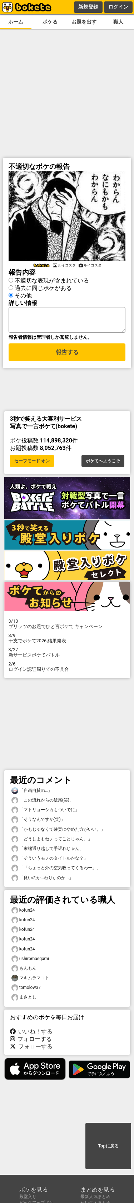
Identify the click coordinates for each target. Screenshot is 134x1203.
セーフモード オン (32, 463)
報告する (67, 355)
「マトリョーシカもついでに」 (45, 812)
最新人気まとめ (95, 1196)
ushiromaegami (30, 961)
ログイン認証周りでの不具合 (67, 668)
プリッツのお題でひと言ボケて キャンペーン (67, 626)
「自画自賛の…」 (31, 792)
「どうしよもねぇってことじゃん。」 (51, 841)
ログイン (118, 7)
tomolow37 (26, 989)
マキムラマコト (30, 980)
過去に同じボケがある (43, 287)
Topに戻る (108, 1146)
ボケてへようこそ (103, 463)
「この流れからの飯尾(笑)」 (42, 802)
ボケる (50, 22)
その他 (23, 294)
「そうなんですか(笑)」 (38, 821)
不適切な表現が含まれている (52, 279)
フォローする (31, 1041)
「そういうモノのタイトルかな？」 (49, 860)
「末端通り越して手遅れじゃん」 (47, 850)
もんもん (23, 970)
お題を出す (83, 22)
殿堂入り (27, 1196)
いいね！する (31, 1033)
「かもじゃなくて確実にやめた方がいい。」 (58, 831)
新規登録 (88, 7)
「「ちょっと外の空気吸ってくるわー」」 (56, 870)
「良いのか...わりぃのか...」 (42, 880)
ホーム (15, 22)
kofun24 (23, 912)
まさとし (23, 999)
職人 (118, 22)
